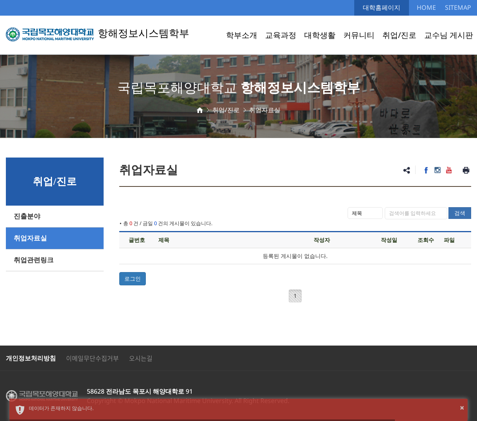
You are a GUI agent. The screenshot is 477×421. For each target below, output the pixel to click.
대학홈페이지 (381, 7)
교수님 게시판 (448, 35)
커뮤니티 (359, 35)
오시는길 (140, 358)
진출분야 (27, 216)
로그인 (132, 278)
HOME (426, 7)
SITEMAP (458, 7)
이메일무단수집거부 (92, 358)
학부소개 (241, 35)
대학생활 (319, 35)
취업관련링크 (34, 260)
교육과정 (280, 35)
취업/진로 (399, 35)
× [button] (462, 407)
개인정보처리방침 (31, 358)
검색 (459, 213)
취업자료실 (30, 238)
